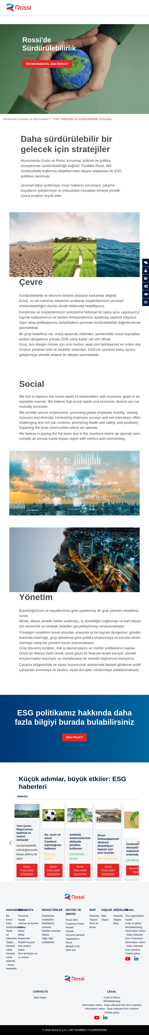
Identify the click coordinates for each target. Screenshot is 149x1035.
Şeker (21, 949)
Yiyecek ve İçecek (28, 923)
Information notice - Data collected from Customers (135, 934)
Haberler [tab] (22, 796)
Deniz (21, 930)
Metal (21, 934)
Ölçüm (45, 934)
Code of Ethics (112, 997)
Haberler (118, 915)
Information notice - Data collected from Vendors (135, 946)
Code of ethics (133, 923)
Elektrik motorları (51, 930)
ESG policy (74, 737)
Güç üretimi (24, 945)
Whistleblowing (133, 927)
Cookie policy (132, 953)
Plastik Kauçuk (26, 942)
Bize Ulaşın (40, 997)
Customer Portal (75, 923)
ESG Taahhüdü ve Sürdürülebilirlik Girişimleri (83, 119)
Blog (115, 923)
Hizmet (69, 927)
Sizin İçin (71, 950)
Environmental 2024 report (47, 63)
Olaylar (117, 919)
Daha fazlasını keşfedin (27, 870)
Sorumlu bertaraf (75, 934)
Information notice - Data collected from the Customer (112, 1005)
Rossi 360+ (72, 919)
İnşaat (21, 919)
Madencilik (24, 938)
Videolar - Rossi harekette (11, 965)
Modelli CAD (73, 946)
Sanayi (22, 927)
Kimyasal (23, 915)
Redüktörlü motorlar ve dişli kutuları (26, 119)
